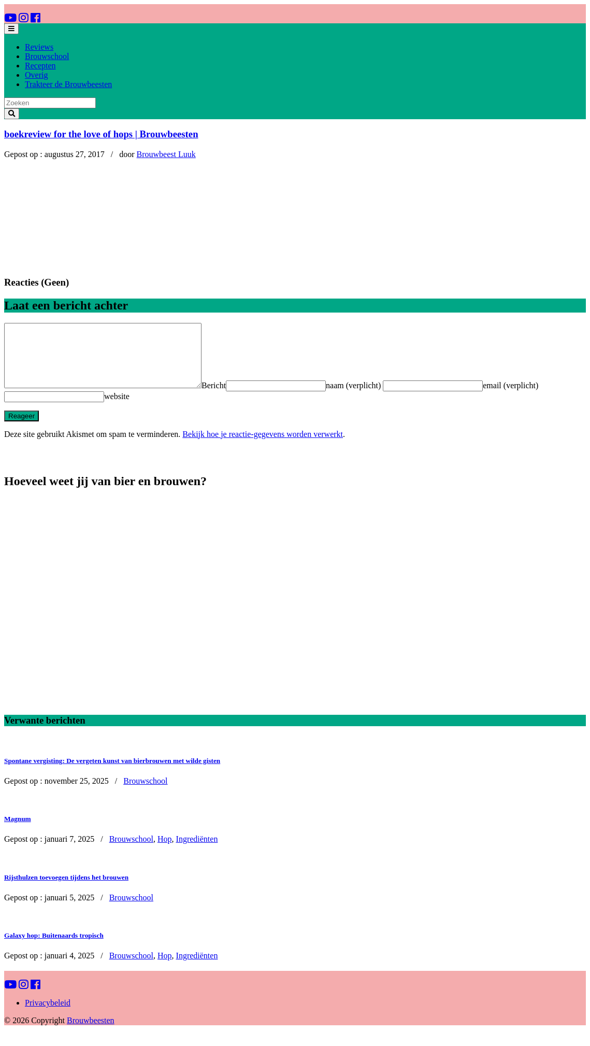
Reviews (39, 47)
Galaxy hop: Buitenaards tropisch (54, 948)
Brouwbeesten (90, 1032)
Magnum (17, 831)
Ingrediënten (197, 851)
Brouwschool (47, 56)
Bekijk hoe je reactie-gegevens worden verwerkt (262, 446)
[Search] (50, 102)
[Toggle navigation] (11, 28)
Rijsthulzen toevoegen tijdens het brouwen (66, 890)
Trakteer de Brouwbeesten (68, 84)
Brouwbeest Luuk (166, 154)
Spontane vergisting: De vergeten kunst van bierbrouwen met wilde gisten (112, 773)
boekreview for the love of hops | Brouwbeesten (101, 134)
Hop (164, 851)
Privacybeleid (47, 1015)
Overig (36, 74)
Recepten (40, 65)
